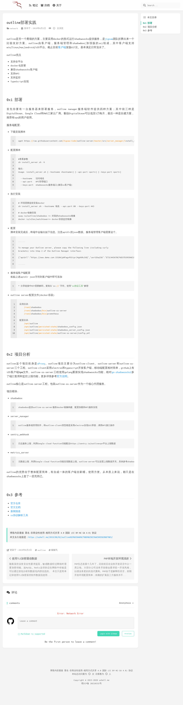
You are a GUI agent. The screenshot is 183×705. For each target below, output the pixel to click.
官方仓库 (15, 503)
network (14, 28)
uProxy (41, 363)
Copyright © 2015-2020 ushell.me (91, 680)
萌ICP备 (85, 683)
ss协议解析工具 (19, 515)
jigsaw (109, 38)
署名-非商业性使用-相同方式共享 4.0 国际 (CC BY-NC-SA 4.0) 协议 (98, 670)
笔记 (33, 5)
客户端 (62, 47)
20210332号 (96, 683)
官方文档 (15, 507)
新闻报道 (15, 511)
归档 (45, 5)
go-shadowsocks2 (122, 372)
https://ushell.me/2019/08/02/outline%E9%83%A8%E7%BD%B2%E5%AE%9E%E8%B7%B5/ (70, 537)
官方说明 (62, 376)
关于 (57, 5)
